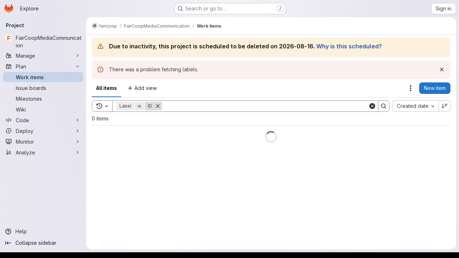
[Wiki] (43, 109)
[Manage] (43, 56)
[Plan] (43, 66)
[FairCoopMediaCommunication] (43, 41)
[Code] (43, 120)
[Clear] (372, 106)
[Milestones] (43, 99)
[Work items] (43, 77)
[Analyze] (43, 152)
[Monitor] (43, 142)
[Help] (43, 231)
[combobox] (415, 106)
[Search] (265, 106)
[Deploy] (43, 131)
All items (106, 88)
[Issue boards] (43, 88)
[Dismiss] (441, 69)
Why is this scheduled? (349, 46)
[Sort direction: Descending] (444, 106)
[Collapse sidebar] (43, 243)
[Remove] (157, 106)
